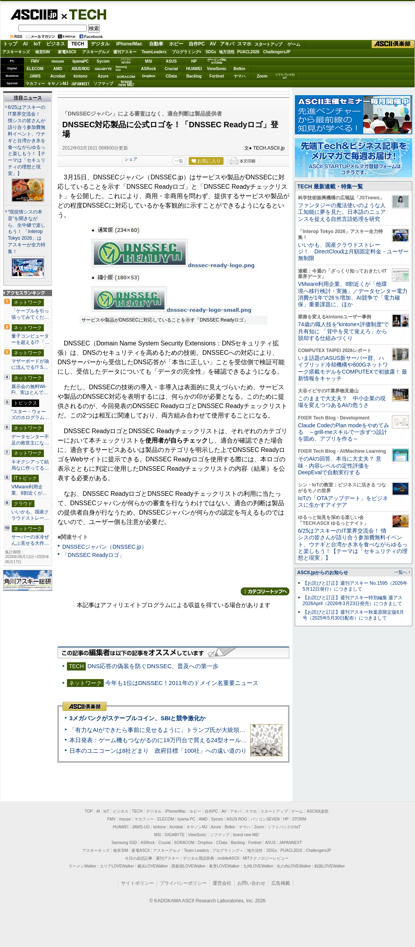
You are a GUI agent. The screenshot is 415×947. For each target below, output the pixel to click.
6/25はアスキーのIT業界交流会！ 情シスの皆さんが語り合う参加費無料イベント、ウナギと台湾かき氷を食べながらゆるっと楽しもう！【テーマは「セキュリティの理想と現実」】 (26, 140)
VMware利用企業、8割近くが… (29, 490)
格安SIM (42, 52)
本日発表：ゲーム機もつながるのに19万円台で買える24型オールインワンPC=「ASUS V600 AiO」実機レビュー (217, 740)
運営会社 (222, 883)
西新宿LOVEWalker (188, 866)
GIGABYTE (103, 69)
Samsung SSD (124, 842)
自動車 (156, 44)
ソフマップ (103, 83)
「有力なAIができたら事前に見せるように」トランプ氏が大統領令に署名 (166, 730)
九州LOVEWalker (258, 866)
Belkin (239, 69)
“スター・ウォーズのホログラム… (30, 415)
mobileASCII (229, 858)
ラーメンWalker (82, 866)
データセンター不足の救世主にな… (30, 440)
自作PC (197, 44)
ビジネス (55, 44)
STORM (299, 819)
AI (25, 44)
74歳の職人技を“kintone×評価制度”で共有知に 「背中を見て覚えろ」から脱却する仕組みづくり (343, 331)
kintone (81, 76)
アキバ (227, 44)
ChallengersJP (276, 52)
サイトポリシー (137, 883)
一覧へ (400, 572)
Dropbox (148, 76)
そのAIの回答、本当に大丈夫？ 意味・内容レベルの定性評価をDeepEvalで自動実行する (339, 465)
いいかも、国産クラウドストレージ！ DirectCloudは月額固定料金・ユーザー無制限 (353, 252)
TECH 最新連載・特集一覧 (330, 186)
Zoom (262, 76)
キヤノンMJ (58, 83)
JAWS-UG (141, 827)
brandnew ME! (126, 83)
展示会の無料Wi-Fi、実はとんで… (29, 390)
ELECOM (35, 69)
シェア (131, 159)
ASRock (148, 69)
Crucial (171, 69)
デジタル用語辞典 (198, 858)
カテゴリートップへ (265, 591)
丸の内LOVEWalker (294, 866)
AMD (57, 69)
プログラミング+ (187, 52)
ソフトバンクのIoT (284, 76)
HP (194, 61)
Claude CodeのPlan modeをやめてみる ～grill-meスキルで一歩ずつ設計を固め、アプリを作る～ (343, 432)
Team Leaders (196, 850)
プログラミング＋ (228, 850)
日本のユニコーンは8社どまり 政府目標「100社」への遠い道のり (158, 750)
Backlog (194, 76)
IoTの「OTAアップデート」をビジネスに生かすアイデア (343, 501)
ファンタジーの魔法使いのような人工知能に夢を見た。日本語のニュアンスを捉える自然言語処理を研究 (342, 212)
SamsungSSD (121, 68)
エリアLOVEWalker (117, 866)
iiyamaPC (80, 61)
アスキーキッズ (16, 52)
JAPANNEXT (80, 84)
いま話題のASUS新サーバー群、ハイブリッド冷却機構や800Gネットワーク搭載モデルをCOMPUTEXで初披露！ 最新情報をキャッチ (352, 368)
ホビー (176, 44)
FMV (35, 61)
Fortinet (216, 76)
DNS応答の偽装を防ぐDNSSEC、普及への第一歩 (152, 666)
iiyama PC (186, 819)
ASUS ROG (80, 69)
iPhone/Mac (129, 44)
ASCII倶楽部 (393, 44)
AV (213, 44)
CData (171, 76)
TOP (89, 811)
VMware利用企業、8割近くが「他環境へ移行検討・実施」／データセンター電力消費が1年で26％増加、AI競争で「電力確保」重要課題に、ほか (353, 294)
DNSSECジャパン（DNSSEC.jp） (104, 547)
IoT (37, 44)
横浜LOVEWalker (152, 866)
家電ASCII (67, 52)
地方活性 (227, 52)
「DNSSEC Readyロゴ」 (93, 555)
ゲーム (293, 44)
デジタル (100, 44)
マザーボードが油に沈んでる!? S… (30, 364)
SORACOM (184, 842)
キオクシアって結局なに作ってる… (30, 465)
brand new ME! (246, 835)
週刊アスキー (125, 52)
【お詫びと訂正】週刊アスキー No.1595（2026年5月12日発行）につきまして (355, 586)
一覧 (179, 161)
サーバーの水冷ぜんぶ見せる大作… (30, 540)
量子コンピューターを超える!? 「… (30, 339)
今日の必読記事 (138, 858)
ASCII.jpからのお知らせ (322, 572)
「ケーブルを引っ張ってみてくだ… (30, 314)
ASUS (171, 61)
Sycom (103, 61)
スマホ (244, 44)
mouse (57, 61)
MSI (148, 61)
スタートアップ (268, 44)
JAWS (34, 76)
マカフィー (35, 83)
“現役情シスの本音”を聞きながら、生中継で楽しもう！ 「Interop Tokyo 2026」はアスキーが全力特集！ (26, 232)
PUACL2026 (248, 52)
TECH (84, 14)
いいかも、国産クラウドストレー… (30, 515)
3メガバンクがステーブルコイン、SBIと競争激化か (137, 718)
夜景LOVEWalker (224, 866)
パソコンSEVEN (126, 61)
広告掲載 (280, 883)
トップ (10, 44)
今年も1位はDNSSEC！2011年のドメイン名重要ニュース (181, 683)
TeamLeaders (154, 52)
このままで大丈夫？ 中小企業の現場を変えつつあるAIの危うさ (342, 401)
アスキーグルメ (96, 52)
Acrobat (58, 76)
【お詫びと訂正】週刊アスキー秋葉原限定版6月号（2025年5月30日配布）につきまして (353, 615)
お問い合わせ (251, 883)
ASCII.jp (34, 14)
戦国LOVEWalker (329, 866)
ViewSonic (217, 69)
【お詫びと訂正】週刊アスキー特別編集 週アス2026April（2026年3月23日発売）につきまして (352, 600)
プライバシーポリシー (183, 883)
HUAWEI (194, 69)
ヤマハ (239, 76)
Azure (103, 76)
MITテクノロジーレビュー (266, 858)
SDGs (211, 52)
